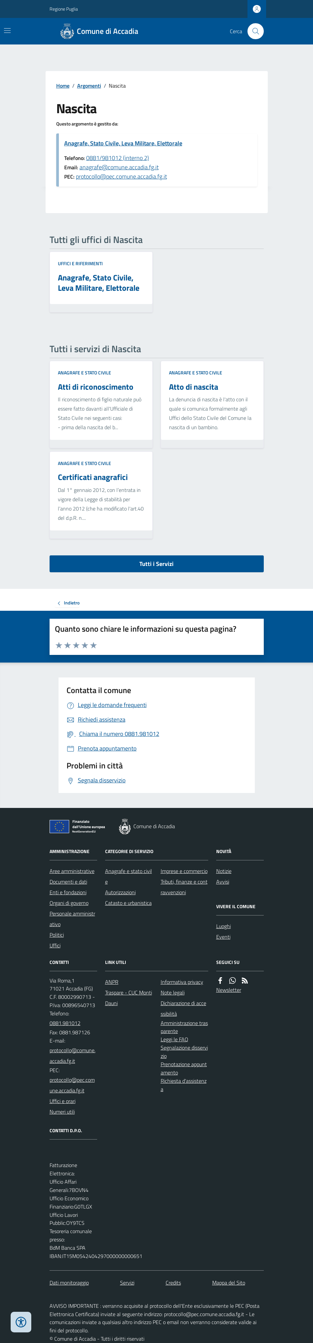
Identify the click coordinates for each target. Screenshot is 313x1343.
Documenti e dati (68, 882)
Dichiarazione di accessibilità (183, 1008)
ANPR (111, 982)
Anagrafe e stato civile (84, 372)
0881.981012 (65, 1023)
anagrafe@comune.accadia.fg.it (119, 167)
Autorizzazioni (120, 892)
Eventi (223, 937)
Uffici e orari (63, 1101)
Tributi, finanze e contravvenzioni (184, 887)
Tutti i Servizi (156, 563)
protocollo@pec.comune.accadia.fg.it (121, 176)
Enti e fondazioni (68, 892)
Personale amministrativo (72, 918)
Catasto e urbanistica (128, 903)
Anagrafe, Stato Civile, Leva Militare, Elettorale (123, 143)
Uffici (55, 945)
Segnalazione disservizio (184, 1052)
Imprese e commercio (184, 871)
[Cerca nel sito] (252, 31)
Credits (173, 1283)
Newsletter (228, 990)
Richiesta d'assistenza (184, 1085)
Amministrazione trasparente (184, 1027)
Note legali (173, 992)
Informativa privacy (182, 982)
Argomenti (89, 86)
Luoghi (223, 926)
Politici (57, 935)
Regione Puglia (64, 8)
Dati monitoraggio (69, 1283)
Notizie (224, 871)
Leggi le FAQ (174, 1039)
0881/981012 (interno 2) (117, 157)
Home (63, 86)
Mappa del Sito (228, 1283)
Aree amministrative (72, 871)
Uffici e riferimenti (80, 263)
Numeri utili (62, 1112)
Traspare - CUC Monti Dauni (128, 997)
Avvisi (222, 882)
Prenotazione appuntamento (184, 1068)
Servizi (127, 1283)
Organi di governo (69, 903)
